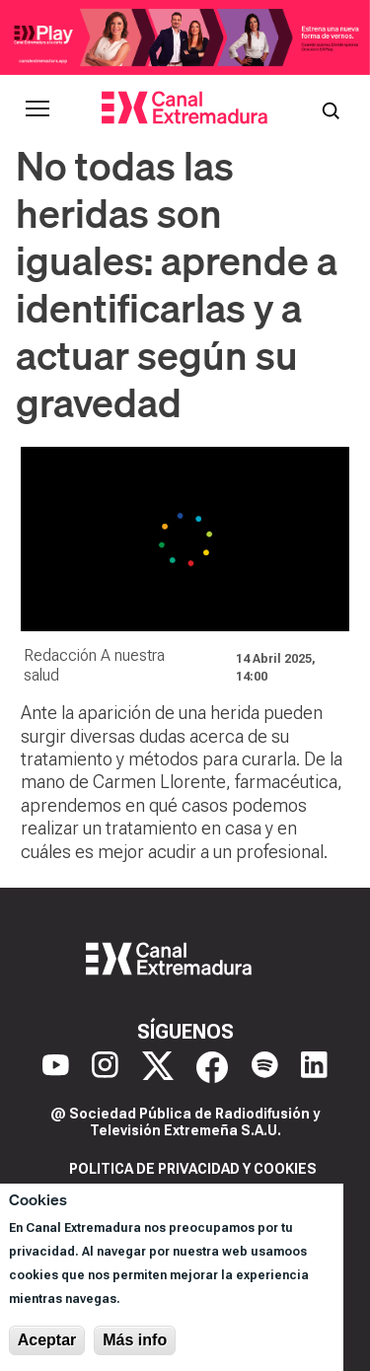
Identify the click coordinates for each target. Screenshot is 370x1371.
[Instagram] (105, 1067)
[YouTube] (55, 1067)
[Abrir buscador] (330, 108)
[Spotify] (265, 1067)
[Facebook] (212, 1067)
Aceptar (47, 1340)
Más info (135, 1340)
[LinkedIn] (314, 1067)
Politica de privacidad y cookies (193, 1169)
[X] (158, 1067)
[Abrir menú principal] (37, 108)
